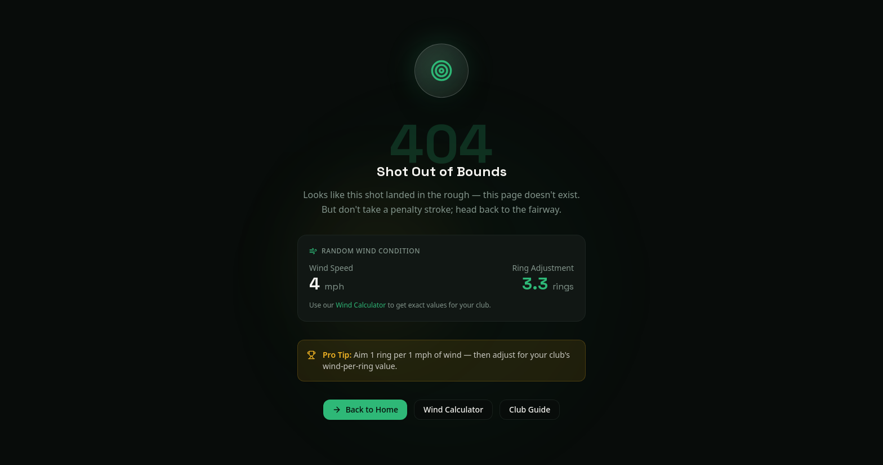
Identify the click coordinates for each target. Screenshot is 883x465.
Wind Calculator (361, 305)
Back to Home (365, 409)
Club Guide (529, 409)
